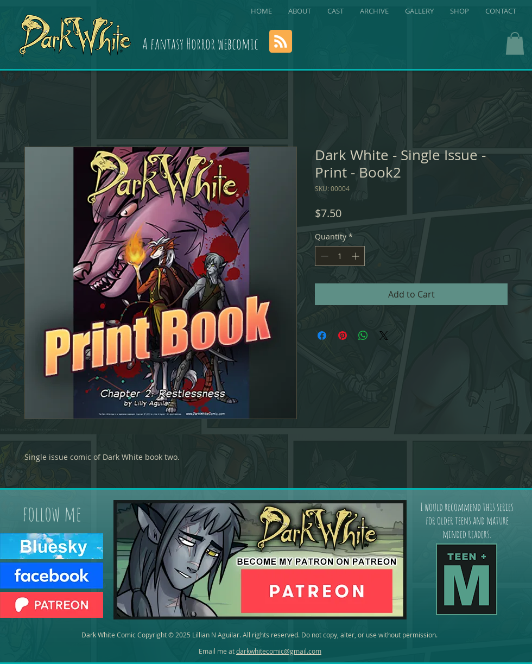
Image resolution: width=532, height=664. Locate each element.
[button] (514, 43)
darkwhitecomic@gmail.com (278, 651)
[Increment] (356, 255)
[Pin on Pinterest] (342, 335)
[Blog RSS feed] (280, 42)
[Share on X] (383, 335)
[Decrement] (323, 255)
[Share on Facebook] (321, 335)
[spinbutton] (340, 255)
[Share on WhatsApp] (363, 335)
